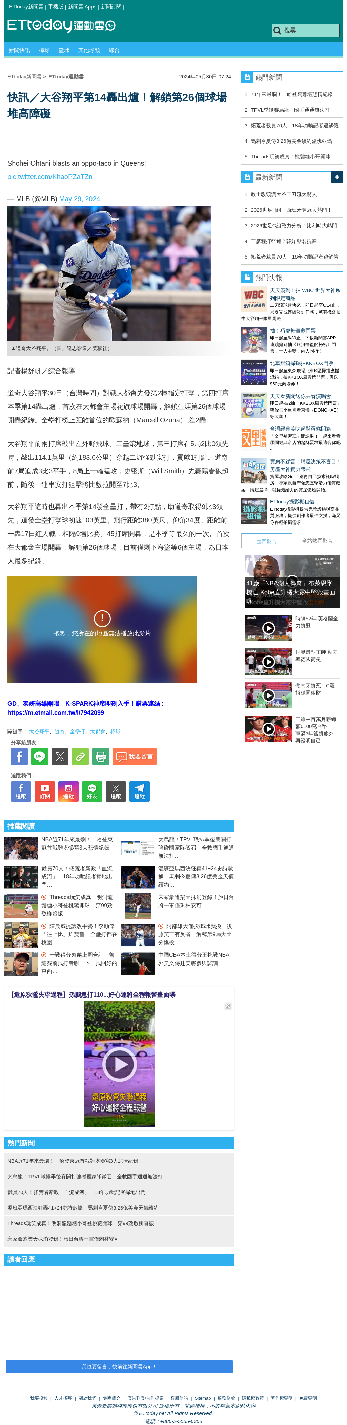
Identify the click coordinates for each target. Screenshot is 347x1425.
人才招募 (63, 1398)
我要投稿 (39, 1398)
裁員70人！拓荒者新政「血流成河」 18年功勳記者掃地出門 (77, 877)
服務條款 (226, 1398)
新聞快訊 (19, 50)
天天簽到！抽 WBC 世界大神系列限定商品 (289, 290)
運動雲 (66, 26)
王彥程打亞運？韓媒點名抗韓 (284, 241)
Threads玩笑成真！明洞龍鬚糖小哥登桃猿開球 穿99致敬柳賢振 (77, 905)
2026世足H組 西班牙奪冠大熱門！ (291, 210)
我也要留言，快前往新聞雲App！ (119, 1366)
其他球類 (89, 50)
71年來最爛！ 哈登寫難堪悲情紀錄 (292, 94)
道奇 (60, 731)
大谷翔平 (39, 731)
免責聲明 (308, 1398)
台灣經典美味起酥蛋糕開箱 (271, 394)
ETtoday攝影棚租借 (263, 460)
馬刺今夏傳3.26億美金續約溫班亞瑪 (291, 141)
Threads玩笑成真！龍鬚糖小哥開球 (290, 156)
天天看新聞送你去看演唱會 (271, 368)
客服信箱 (179, 1398)
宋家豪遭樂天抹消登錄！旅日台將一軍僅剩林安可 (63, 1239)
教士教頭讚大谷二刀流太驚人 (284, 194)
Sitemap (203, 1398)
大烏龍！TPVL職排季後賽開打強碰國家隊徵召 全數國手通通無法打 (196, 848)
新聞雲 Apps (82, 7)
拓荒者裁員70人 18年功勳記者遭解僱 (294, 125)
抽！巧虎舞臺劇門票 (264, 316)
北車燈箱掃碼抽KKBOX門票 (273, 342)
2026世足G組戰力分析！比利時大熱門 (294, 225)
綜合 (114, 50)
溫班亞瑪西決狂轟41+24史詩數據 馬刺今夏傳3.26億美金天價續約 (196, 877)
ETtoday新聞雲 (26, 7)
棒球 (44, 50)
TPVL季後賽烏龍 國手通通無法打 (290, 110)
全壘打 (77, 731)
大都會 (97, 731)
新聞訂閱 (111, 7)
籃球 (64, 50)
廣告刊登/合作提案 (145, 1398)
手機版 (55, 7)
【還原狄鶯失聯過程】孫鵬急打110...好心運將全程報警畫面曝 (92, 994)
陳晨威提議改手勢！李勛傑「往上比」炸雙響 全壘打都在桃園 (79, 934)
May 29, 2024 (79, 199)
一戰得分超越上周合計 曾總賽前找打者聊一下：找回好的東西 (79, 963)
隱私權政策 (253, 1398)
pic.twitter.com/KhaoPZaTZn (50, 176)
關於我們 (87, 1398)
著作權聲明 (282, 1398)
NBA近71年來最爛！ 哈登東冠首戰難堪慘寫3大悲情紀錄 (72, 1161)
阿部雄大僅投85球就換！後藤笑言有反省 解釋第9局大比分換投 (195, 934)
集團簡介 (112, 1398)
